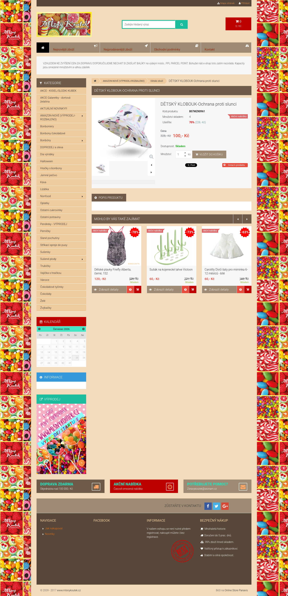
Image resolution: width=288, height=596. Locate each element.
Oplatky (44, 203)
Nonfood (61, 196)
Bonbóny (61, 140)
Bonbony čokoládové (52, 133)
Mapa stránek (226, 3)
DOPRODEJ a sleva (51, 147)
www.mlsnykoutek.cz (69, 590)
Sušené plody (61, 259)
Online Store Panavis (236, 590)
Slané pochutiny (49, 238)
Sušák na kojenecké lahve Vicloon (171, 269)
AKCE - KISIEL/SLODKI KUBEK (58, 90)
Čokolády (45, 294)
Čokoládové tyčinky (51, 287)
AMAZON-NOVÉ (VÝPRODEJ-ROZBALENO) (124, 81)
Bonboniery (47, 126)
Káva (43, 182)
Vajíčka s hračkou (50, 273)
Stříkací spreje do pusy (53, 245)
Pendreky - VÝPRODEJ (53, 224)
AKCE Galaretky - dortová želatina (55, 99)
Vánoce (44, 280)
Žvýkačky (45, 307)
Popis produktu (108, 197)
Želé (42, 300)
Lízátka (44, 189)
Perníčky (45, 231)
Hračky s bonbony (51, 168)
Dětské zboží (157, 81)
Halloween (46, 161)
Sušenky (45, 252)
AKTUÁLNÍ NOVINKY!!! (53, 108)
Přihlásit (244, 3)
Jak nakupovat (54, 528)
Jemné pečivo (48, 175)
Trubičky (45, 266)
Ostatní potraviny (50, 217)
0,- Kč (238, 23)
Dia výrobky (47, 154)
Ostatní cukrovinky (51, 210)
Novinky (50, 534)
